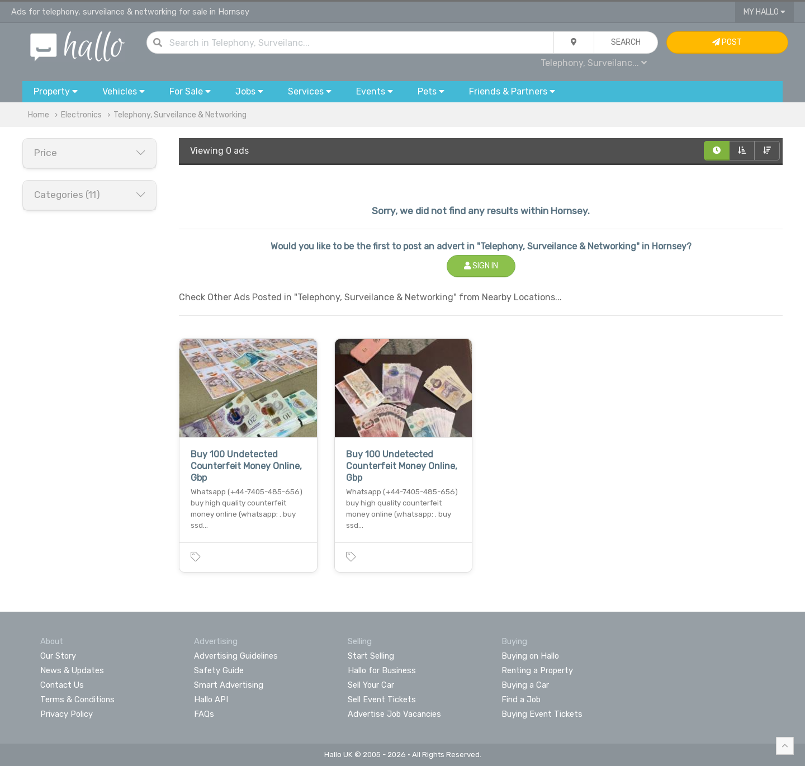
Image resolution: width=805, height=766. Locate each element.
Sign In (481, 266)
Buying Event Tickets (542, 714)
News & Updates (72, 670)
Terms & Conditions (77, 699)
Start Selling (371, 656)
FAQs (204, 714)
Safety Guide (219, 670)
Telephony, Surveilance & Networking (180, 115)
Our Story (58, 656)
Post (727, 42)
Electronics (81, 115)
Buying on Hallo (530, 656)
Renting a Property (537, 670)
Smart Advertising (228, 685)
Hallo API (211, 699)
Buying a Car (525, 685)
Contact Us (62, 685)
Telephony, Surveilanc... (594, 63)
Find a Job (521, 699)
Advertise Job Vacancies (394, 714)
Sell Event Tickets (382, 699)
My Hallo (764, 12)
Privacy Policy (66, 714)
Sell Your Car (371, 685)
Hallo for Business (382, 670)
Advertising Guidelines (236, 656)
